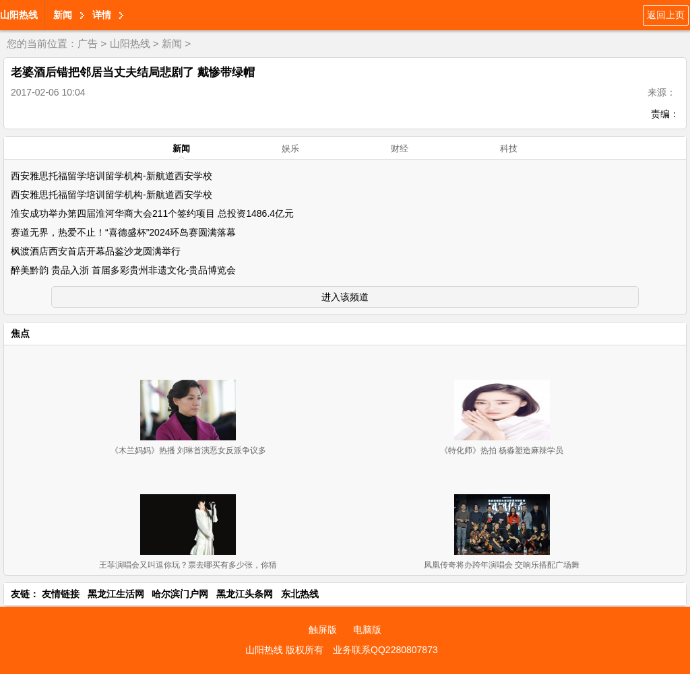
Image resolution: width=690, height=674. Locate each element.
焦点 (20, 333)
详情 (101, 14)
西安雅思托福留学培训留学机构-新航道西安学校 (111, 175)
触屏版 (323, 629)
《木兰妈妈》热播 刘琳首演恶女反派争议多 (188, 450)
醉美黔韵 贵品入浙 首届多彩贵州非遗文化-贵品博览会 (123, 270)
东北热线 (300, 593)
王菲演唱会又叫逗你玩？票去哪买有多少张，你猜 (188, 565)
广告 (87, 43)
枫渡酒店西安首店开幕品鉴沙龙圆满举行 (96, 251)
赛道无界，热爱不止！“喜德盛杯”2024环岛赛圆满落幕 (123, 232)
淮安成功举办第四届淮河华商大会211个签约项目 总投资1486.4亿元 (152, 213)
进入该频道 (345, 297)
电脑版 (367, 629)
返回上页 (666, 14)
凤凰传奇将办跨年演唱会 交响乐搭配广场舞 (501, 565)
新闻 (62, 14)
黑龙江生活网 (116, 593)
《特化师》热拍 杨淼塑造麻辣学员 (501, 450)
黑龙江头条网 (244, 593)
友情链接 (61, 593)
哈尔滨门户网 (180, 593)
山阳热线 (19, 14)
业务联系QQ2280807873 (385, 649)
